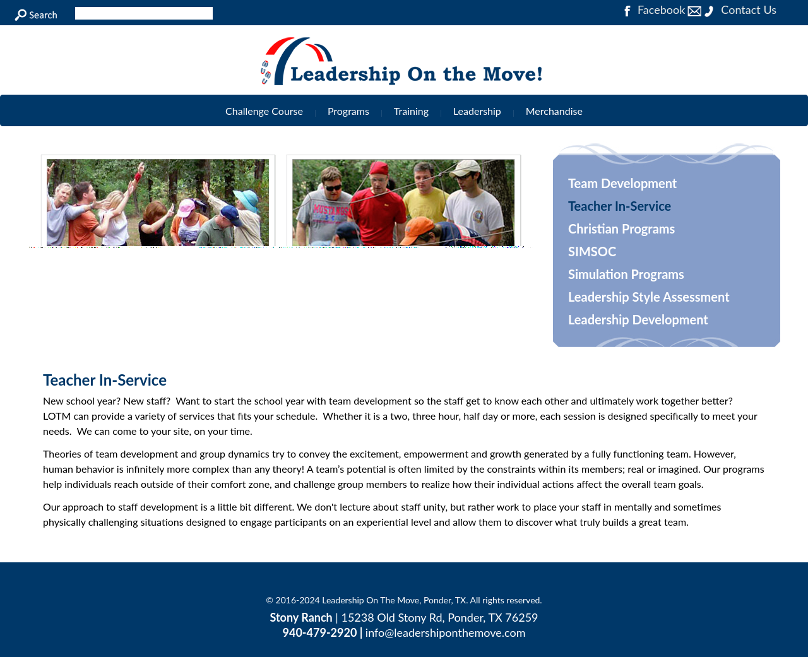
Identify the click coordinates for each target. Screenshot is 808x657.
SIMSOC (592, 251)
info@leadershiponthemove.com (445, 632)
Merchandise (554, 111)
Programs (348, 111)
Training (411, 111)
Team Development (622, 183)
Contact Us (731, 9)
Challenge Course (264, 111)
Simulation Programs (626, 273)
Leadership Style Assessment (649, 296)
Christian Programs (621, 228)
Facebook (653, 9)
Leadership (477, 111)
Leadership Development (638, 319)
